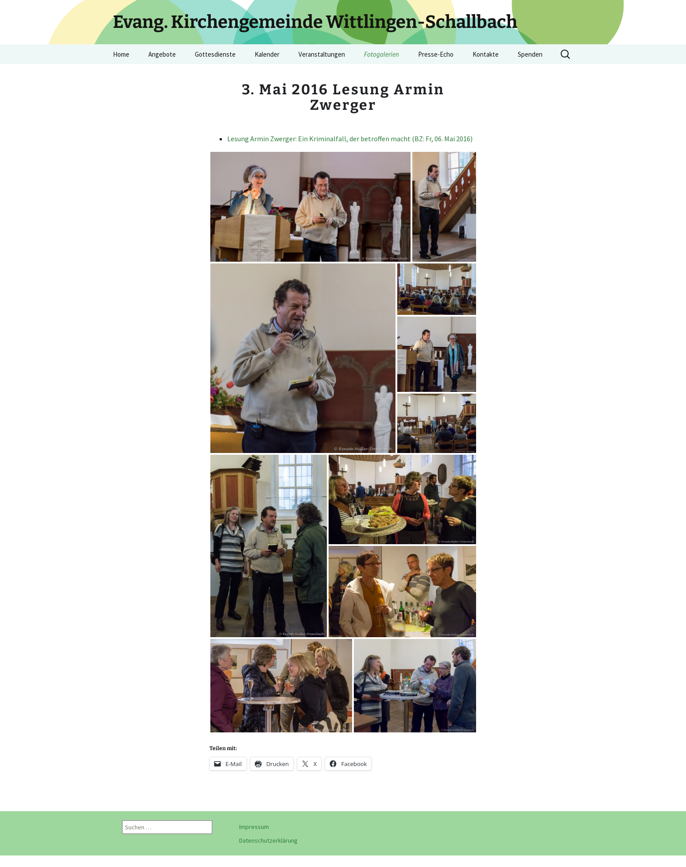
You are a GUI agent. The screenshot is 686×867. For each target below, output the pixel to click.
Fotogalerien (381, 54)
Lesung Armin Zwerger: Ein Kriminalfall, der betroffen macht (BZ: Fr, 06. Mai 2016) (350, 138)
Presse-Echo (435, 54)
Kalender (267, 54)
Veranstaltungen (321, 54)
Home (121, 54)
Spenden (530, 54)
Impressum (254, 827)
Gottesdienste (215, 54)
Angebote (162, 54)
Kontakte (486, 54)
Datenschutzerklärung (268, 840)
